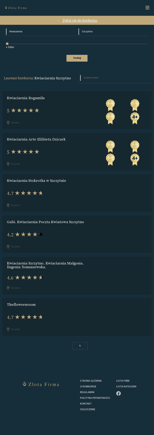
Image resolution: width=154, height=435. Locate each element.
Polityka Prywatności (95, 398)
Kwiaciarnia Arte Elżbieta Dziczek (36, 139)
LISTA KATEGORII (126, 386)
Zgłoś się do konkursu (77, 21)
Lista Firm (122, 381)
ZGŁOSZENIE (87, 409)
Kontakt (86, 404)
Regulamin (87, 392)
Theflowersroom (21, 304)
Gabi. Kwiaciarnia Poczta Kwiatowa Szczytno (45, 222)
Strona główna (91, 381)
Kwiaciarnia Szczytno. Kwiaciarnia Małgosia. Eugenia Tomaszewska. (45, 265)
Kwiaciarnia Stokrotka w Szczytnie (36, 180)
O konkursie (88, 386)
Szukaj (77, 58)
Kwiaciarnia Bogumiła (26, 98)
